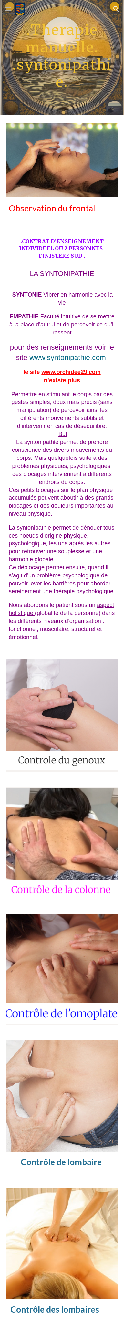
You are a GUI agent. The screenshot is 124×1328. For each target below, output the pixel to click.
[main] (62, 57)
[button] (8, 9)
